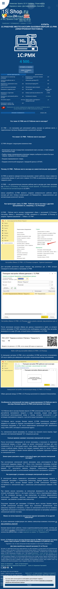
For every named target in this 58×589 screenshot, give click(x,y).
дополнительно (39, 74)
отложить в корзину (26, 67)
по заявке (48, 96)
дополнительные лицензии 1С (36, 530)
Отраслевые (40, 3)
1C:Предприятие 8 (15, 23)
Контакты (40, 6)
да (48, 99)
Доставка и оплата (29, 6)
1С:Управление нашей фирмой (29, 186)
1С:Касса (6, 186)
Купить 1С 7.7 (28, 573)
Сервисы (31, 3)
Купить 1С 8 (22, 3)
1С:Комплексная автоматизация (11, 188)
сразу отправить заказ (26, 70)
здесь (50, 543)
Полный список (5, 23)
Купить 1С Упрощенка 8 (7, 563)
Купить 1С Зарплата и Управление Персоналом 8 (13, 565)
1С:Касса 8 (23, 23)
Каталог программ (37, 575)
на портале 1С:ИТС (50, 417)
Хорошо (29, 585)
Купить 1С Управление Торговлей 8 (37, 565)
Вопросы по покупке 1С (49, 573)
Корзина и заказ (16, 6)
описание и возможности (18, 112)
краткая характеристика (13, 74)
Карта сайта (46, 575)
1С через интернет (38, 573)
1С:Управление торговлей (48, 186)
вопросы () (43, 112)
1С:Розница (14, 186)
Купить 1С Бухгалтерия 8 (21, 563)
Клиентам (13, 3)
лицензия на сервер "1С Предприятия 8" (36, 532)
